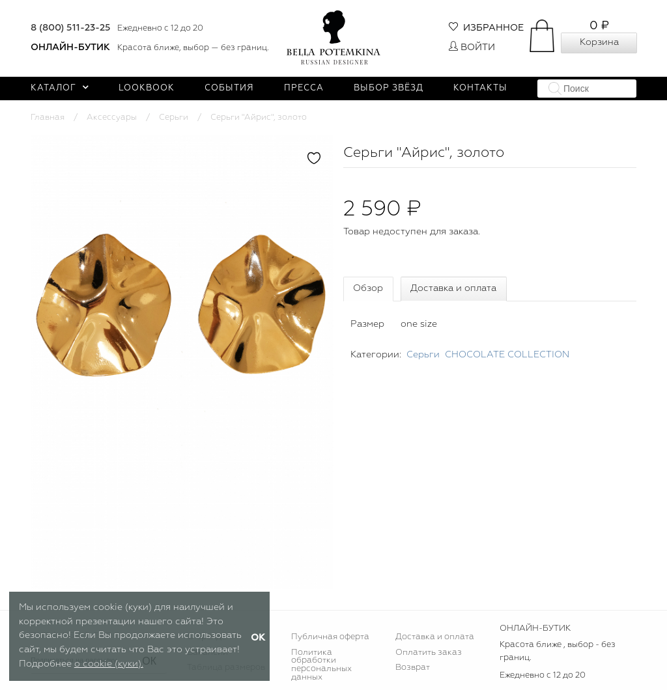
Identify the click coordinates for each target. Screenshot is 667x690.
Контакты (480, 88)
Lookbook (147, 88)
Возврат (412, 667)
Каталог (60, 88)
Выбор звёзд (388, 88)
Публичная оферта (330, 637)
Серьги (173, 117)
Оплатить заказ (428, 652)
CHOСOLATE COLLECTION (507, 354)
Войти (472, 47)
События (229, 88)
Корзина (599, 42)
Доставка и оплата (453, 288)
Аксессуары (112, 117)
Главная (47, 117)
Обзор (368, 288)
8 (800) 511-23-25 (71, 28)
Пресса (304, 88)
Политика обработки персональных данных (321, 665)
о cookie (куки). (108, 664)
